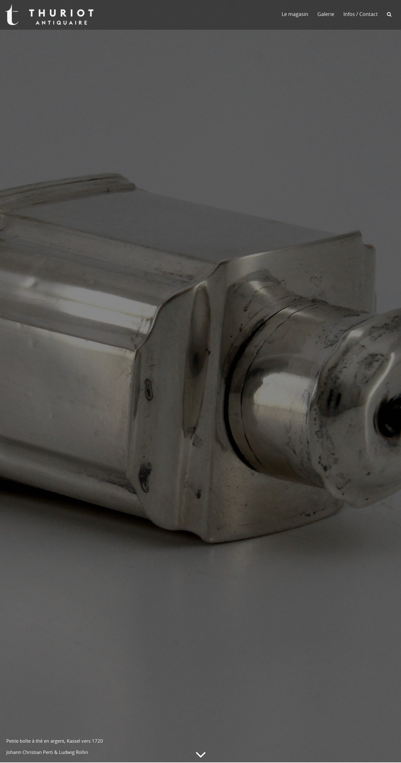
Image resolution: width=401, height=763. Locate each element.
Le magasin (295, 14)
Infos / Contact (360, 14)
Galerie (325, 14)
